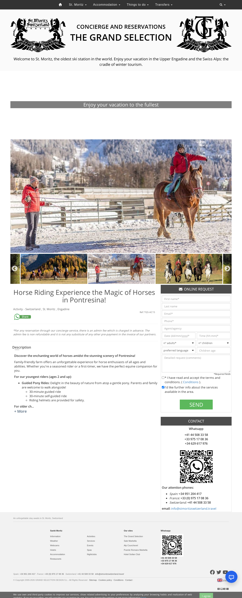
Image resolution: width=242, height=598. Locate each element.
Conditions (191, 382)
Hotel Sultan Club (132, 554)
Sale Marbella (130, 541)
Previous (14, 269)
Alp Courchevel (131, 545)
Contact (129, 580)
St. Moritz (78, 4)
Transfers (163, 4)
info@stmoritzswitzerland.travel (193, 508)
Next (227, 269)
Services (91, 541)
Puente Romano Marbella (135, 550)
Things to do (138, 4)
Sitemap (93, 580)
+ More (20, 411)
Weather (54, 541)
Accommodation (106, 4)
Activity (18, 309)
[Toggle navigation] (222, 4)
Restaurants (55, 559)
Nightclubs (92, 554)
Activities (91, 536)
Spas (89, 550)
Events (90, 545)
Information (55, 536)
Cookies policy (105, 580)
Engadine (63, 309)
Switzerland (33, 309)
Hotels (53, 550)
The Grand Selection (133, 536)
